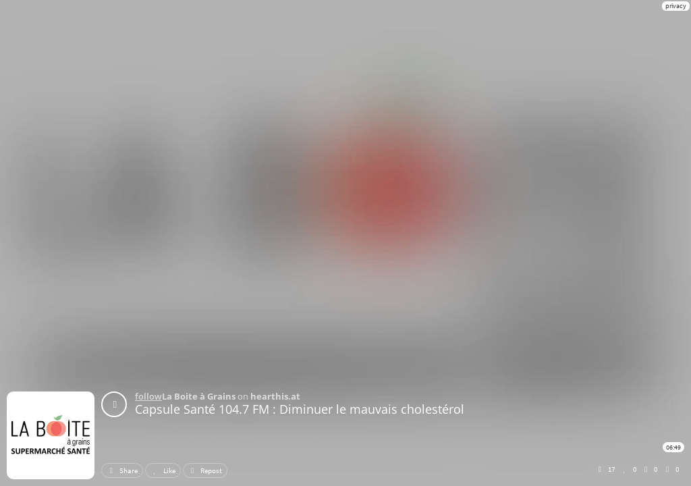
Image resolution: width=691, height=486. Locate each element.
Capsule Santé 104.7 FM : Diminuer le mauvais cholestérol (299, 409)
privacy (675, 5)
